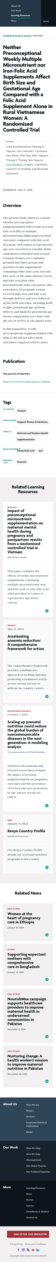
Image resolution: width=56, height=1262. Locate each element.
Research (21, 461)
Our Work (16, 10)
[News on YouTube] (33, 1250)
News (13, 20)
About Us (15, 5)
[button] (48, 21)
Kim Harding (14, 164)
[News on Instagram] (23, 1250)
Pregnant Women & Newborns (32, 421)
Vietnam (21, 410)
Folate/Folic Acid (25, 450)
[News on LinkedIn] (37, 1250)
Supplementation (26, 439)
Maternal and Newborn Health (32, 433)
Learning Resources (20, 15)
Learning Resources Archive (17, 35)
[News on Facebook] (18, 1250)
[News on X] (28, 1250)
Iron (41, 450)
